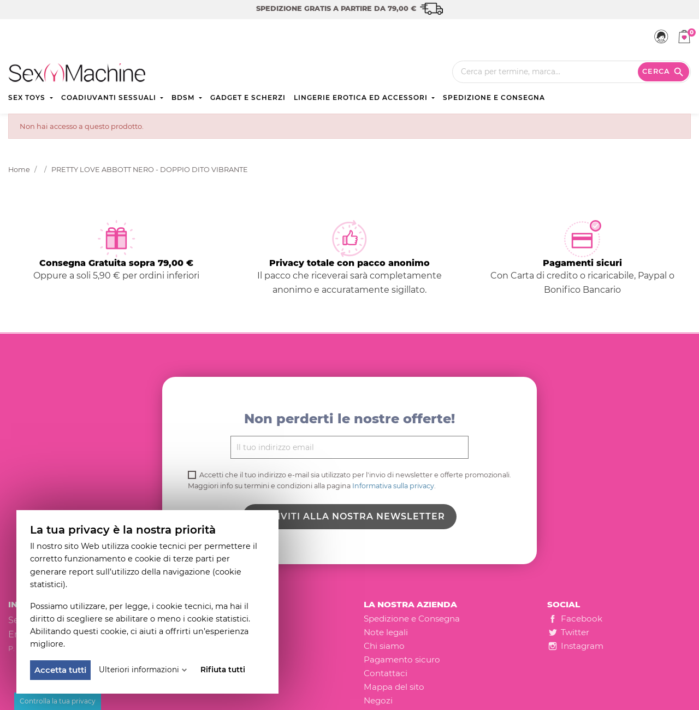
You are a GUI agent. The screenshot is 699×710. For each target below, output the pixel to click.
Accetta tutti (60, 670)
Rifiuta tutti (222, 669)
